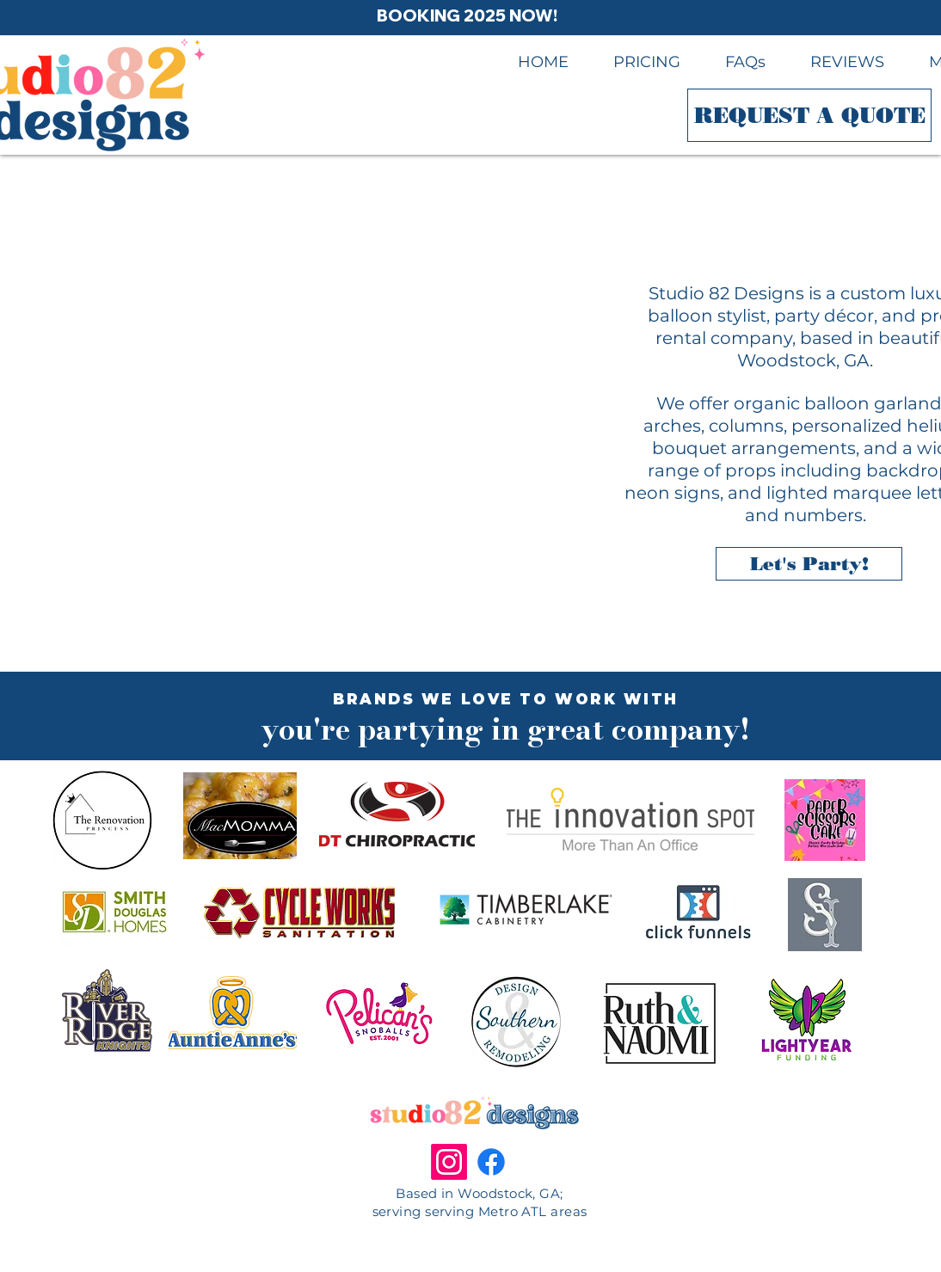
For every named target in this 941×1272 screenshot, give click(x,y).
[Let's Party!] (809, 564)
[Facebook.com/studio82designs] (491, 1162)
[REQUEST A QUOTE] (809, 115)
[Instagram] (449, 1162)
